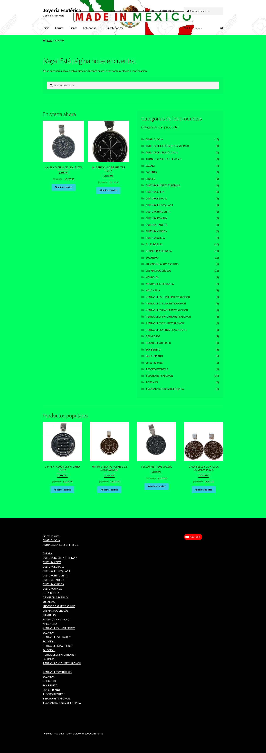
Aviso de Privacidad (53, 733)
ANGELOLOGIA (154, 139)
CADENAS (151, 172)
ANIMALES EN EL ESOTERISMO (163, 159)
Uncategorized (166, 10)
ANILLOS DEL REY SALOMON (162, 152)
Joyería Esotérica (62, 10)
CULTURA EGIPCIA (156, 198)
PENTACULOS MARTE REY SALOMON (167, 310)
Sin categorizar (154, 362)
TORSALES (152, 382)
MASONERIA (153, 290)
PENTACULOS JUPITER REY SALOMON (168, 297)
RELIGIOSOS (153, 336)
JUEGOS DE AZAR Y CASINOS (162, 264)
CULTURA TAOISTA (156, 224)
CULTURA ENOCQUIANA (159, 205)
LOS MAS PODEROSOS (158, 270)
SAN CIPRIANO (154, 356)
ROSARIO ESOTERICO (158, 343)
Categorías (148, 10)
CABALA (150, 165)
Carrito (123, 10)
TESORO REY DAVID (157, 369)
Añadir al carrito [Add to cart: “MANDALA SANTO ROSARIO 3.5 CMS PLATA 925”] (109, 489)
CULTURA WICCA (155, 238)
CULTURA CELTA (155, 192)
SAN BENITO (153, 349)
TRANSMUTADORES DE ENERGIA (165, 389)
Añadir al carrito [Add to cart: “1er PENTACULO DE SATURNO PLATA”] (62, 489)
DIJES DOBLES (154, 244)
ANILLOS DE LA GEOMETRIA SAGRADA (167, 146)
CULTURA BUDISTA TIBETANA (163, 185)
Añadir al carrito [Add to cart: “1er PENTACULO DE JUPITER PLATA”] (108, 190)
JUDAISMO (152, 257)
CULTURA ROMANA (157, 218)
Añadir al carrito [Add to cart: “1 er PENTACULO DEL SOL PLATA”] (63, 187)
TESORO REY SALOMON (159, 375)
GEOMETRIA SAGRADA (159, 251)
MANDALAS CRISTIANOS (160, 283)
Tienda (135, 10)
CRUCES (150, 178)
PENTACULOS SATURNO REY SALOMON (168, 316)
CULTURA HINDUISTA (158, 211)
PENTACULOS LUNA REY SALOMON (166, 303)
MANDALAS (152, 277)
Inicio (112, 10)
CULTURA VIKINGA (156, 231)
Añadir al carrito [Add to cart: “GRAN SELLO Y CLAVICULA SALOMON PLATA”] (203, 489)
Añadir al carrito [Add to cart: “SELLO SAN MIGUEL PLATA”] (156, 486)
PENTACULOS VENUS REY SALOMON (166, 329)
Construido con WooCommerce (85, 733)
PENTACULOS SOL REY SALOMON (165, 323)
